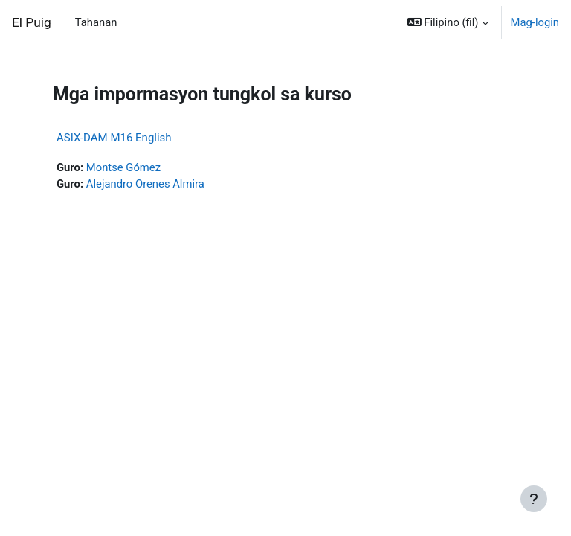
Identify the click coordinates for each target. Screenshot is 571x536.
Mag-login (535, 22)
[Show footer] (533, 498)
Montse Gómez (123, 167)
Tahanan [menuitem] (96, 22)
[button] (448, 22)
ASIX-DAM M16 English (114, 137)
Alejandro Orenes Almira (145, 184)
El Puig (31, 22)
